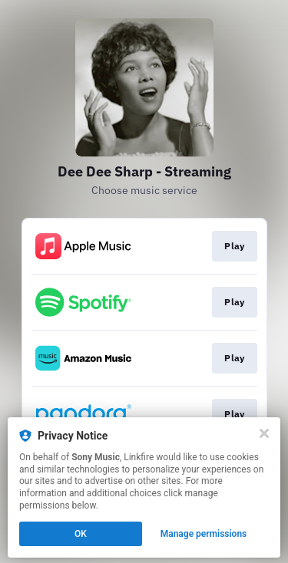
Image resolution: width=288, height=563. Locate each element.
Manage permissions (204, 533)
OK (80, 533)
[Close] (264, 433)
